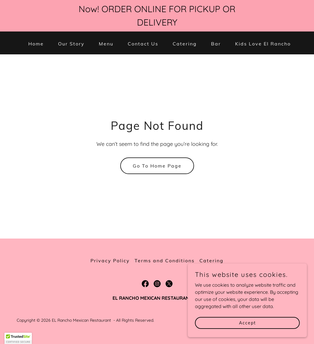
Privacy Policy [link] (110, 260)
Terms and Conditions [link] (165, 260)
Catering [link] (185, 44)
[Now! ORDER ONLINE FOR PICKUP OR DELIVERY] (157, 15)
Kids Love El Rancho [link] (263, 44)
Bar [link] (216, 44)
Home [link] (36, 44)
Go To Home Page (157, 166)
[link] (145, 284)
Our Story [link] (71, 44)
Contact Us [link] (143, 44)
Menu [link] (106, 44)
